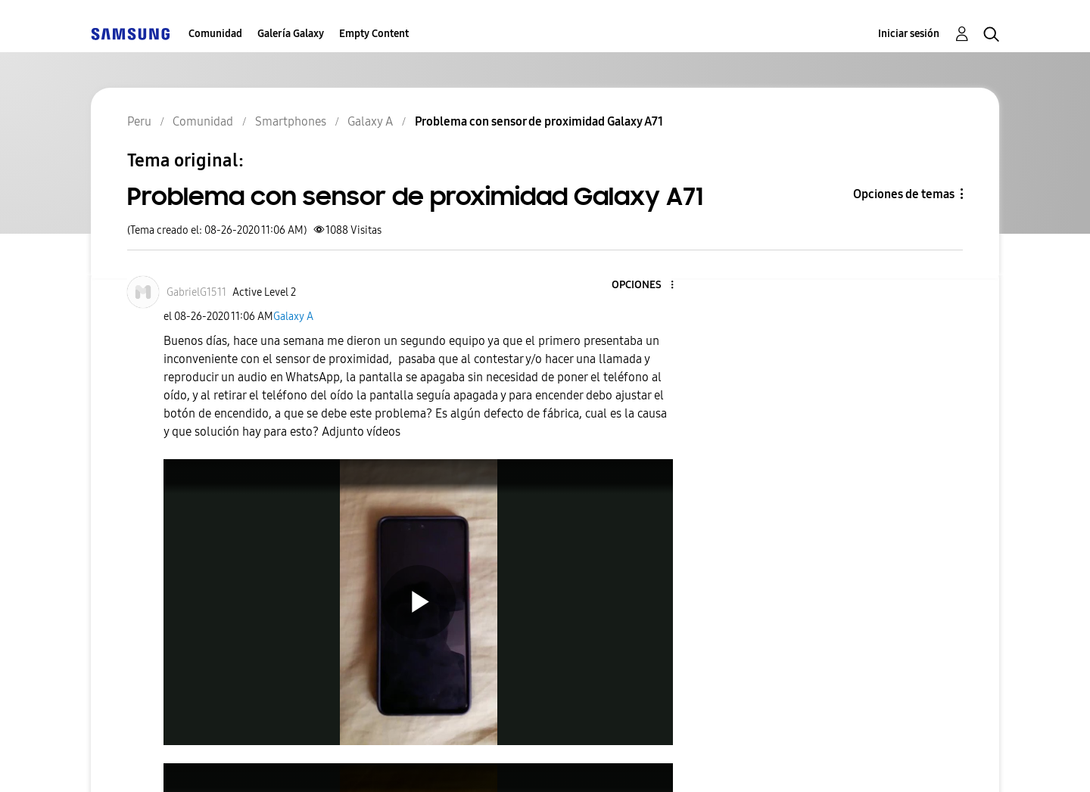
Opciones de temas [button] (904, 194)
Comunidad (215, 33)
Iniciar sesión (908, 33)
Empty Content (374, 33)
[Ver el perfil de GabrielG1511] (196, 292)
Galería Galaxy (290, 33)
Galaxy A (293, 316)
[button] (647, 285)
